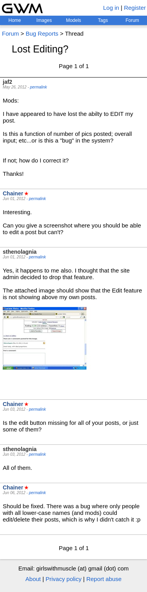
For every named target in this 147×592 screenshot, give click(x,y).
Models (73, 20)
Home (14, 20)
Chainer (13, 193)
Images (44, 20)
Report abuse (104, 579)
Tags (103, 20)
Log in (111, 7)
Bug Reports (41, 33)
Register (135, 7)
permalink (38, 87)
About (33, 579)
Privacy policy (63, 579)
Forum (132, 20)
